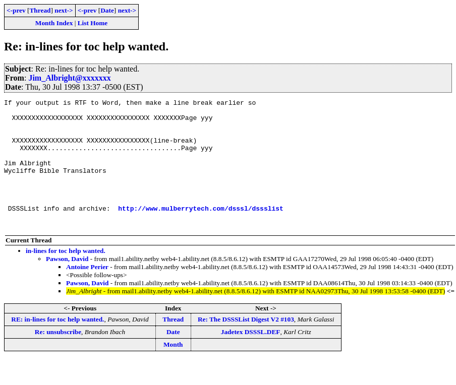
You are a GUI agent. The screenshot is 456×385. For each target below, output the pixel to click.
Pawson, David (67, 284)
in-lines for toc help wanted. (65, 276)
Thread (39, 10)
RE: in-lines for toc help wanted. (57, 345)
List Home (93, 23)
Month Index (54, 23)
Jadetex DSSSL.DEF (250, 357)
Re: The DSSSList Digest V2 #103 (246, 345)
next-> (63, 10)
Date (107, 10)
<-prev (16, 10)
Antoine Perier (87, 292)
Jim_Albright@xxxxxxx (69, 78)
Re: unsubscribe (58, 357)
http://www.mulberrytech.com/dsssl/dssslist (200, 230)
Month (173, 370)
